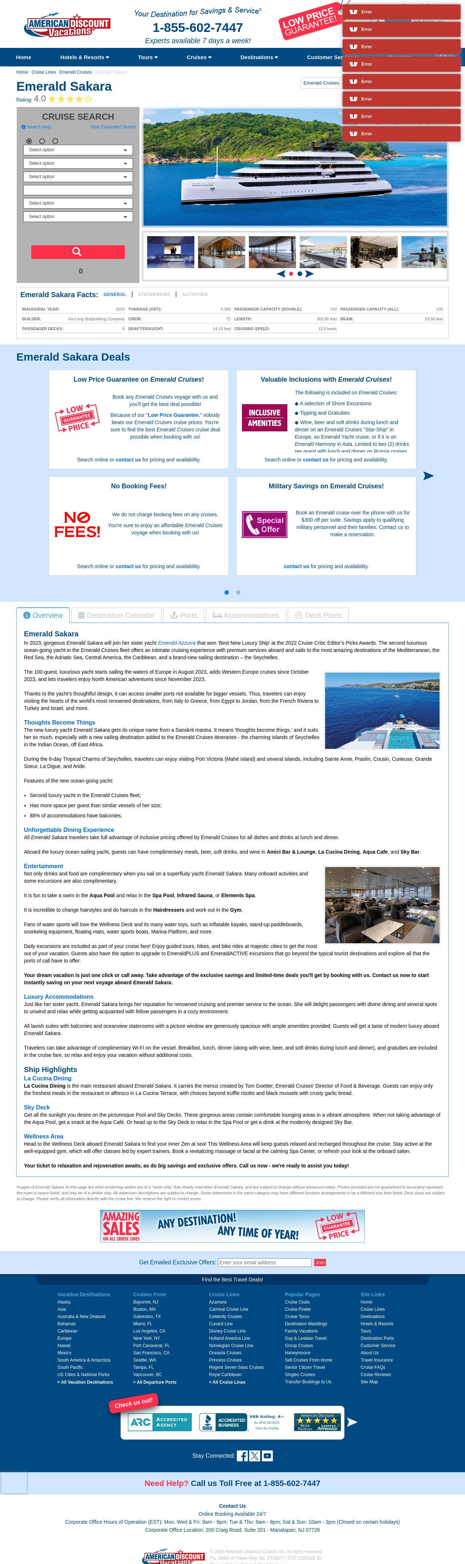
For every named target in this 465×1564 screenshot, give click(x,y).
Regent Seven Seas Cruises (236, 1363)
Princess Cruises (225, 1355)
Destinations (259, 57)
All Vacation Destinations (85, 1377)
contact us (128, 460)
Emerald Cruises (76, 72)
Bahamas (66, 1319)
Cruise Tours (297, 1312)
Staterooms (154, 294)
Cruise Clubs (297, 1297)
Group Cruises (299, 1341)
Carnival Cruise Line (228, 1305)
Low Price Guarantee (173, 415)
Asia (61, 1305)
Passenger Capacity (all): (369, 309)
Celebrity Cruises (225, 1312)
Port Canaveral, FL (151, 1341)
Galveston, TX (147, 1312)
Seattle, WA (144, 1355)
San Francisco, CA (151, 1348)
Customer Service (332, 57)
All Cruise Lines (227, 1377)
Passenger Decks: (42, 329)
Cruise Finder (298, 1305)
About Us (370, 1348)
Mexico (64, 1348)
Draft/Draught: (146, 329)
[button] (291, 273)
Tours (148, 57)
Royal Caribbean (225, 1370)
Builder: (31, 319)
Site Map (369, 1377)
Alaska (63, 1297)
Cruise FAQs (373, 1363)
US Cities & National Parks (83, 1370)
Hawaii (63, 1341)
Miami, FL (143, 1319)
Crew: (135, 319)
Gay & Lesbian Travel (306, 1334)
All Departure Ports (155, 1377)
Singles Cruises (300, 1370)
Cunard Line (220, 1319)
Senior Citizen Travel (305, 1363)
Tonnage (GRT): (145, 309)
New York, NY (146, 1334)
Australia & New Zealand (81, 1312)
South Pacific (70, 1363)
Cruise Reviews (376, 1370)
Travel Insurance (377, 1355)
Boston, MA (144, 1305)
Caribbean (67, 1326)
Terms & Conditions (259, 1560)
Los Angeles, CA (149, 1326)
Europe (64, 1334)
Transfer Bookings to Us (308, 1377)
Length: (243, 319)
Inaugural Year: (41, 309)
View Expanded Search (113, 127)
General (115, 294)
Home (23, 57)
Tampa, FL (143, 1363)
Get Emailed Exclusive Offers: (177, 1258)
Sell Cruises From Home (308, 1355)
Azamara (217, 1297)
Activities (195, 294)
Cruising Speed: (252, 329)
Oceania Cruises (225, 1348)
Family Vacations (301, 1326)
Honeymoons (298, 1348)
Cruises (199, 57)
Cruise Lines (44, 72)
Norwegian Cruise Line (231, 1341)
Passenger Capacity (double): (268, 309)
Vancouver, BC (147, 1370)
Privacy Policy (223, 1560)
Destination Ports (377, 1334)
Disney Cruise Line (227, 1326)
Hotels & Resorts (84, 57)
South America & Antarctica (83, 1355)
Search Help (36, 127)
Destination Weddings (306, 1319)
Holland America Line (229, 1334)
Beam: (346, 319)
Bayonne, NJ (145, 1297)
